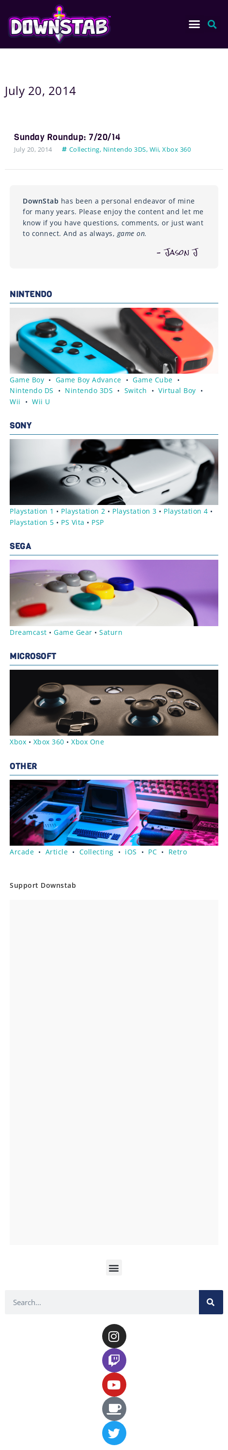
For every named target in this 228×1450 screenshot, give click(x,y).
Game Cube (153, 379)
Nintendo (31, 294)
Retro (177, 851)
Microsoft (33, 656)
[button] (194, 24)
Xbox (18, 741)
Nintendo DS (32, 390)
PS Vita (73, 522)
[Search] (211, 1302)
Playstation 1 (32, 511)
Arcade (22, 851)
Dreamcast (28, 632)
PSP (97, 522)
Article (57, 851)
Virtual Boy (177, 390)
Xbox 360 (176, 149)
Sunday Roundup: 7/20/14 (67, 137)
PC (152, 851)
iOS (131, 851)
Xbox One (87, 741)
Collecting (84, 149)
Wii (154, 149)
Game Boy (27, 379)
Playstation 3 (134, 511)
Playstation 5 (32, 522)
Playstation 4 (186, 511)
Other (23, 766)
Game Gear (73, 632)
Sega (20, 546)
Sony (20, 425)
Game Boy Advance (89, 379)
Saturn (110, 632)
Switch (135, 390)
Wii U (41, 401)
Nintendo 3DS (124, 149)
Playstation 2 (83, 511)
